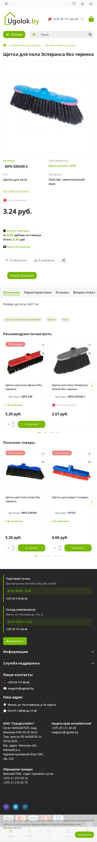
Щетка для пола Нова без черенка (22, 499)
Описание (11, 292)
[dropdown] (6, 3)
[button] (92, 386)
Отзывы (62, 292)
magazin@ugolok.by (21, 688)
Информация (48, 651)
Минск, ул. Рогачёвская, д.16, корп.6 (32, 705)
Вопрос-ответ (84, 292)
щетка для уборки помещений (22, 319)
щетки (51, 319)
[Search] (66, 34)
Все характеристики (16, 191)
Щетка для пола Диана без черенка (23, 387)
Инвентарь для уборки (26, 45)
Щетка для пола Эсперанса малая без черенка (70, 387)
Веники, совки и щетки (60, 45)
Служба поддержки (48, 663)
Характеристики (38, 292)
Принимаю (84, 834)
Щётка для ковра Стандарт (70, 497)
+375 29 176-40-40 (16, 598)
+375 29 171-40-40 (62, 19)
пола (65, 319)
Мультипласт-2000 (62, 166)
